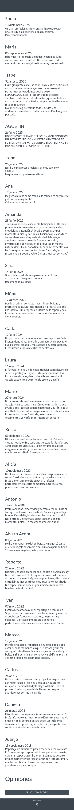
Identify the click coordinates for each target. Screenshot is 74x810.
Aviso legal (37, 800)
